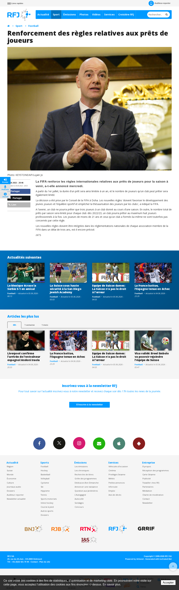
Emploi (112, 491)
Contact (146, 499)
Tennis (44, 495)
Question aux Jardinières (86, 491)
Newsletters (99, 443)
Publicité (146, 478)
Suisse (10, 470)
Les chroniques (82, 470)
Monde (10, 474)
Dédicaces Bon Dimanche (87, 483)
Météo (112, 478)
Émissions (69, 14)
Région (10, 466)
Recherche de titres (84, 474)
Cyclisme (45, 483)
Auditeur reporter (15, 495)
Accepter (168, 582)
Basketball (45, 474)
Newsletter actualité (16, 499)
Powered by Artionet (134, 559)
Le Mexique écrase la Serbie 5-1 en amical (21, 287)
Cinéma (112, 470)
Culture (10, 483)
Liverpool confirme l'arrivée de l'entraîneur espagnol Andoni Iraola (23, 356)
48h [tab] (14, 325)
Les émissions (81, 466)
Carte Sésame (148, 474)
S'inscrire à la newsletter (89, 404)
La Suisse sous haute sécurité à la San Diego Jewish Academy (65, 289)
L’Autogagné (80, 495)
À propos (146, 466)
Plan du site (44, 562)
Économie (11, 478)
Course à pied (47, 507)
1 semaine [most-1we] (29, 325)
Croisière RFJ (126, 14)
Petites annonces (117, 483)
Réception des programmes (155, 470)
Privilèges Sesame (117, 474)
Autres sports (47, 511)
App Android (139, 443)
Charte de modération (152, 495)
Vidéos (96, 14)
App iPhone (119, 443)
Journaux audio (14, 487)
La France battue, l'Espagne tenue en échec (152, 287)
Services (109, 14)
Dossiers (11, 491)
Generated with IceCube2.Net (158, 559)
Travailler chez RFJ (150, 483)
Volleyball (45, 478)
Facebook (39, 443)
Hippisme (45, 491)
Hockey (44, 470)
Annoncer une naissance (86, 487)
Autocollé (79, 499)
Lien (12, 204)
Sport (56, 14)
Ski (42, 487)
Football (33, 26)
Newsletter (147, 503)
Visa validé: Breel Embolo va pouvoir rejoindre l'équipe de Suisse (152, 356)
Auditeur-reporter (159, 3)
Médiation (147, 491)
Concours (79, 507)
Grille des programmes (85, 478)
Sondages (79, 503)
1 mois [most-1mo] (45, 325)
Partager (14, 191)
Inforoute (113, 487)
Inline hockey (47, 503)
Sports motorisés (49, 499)
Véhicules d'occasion (118, 466)
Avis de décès (115, 495)
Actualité (43, 14)
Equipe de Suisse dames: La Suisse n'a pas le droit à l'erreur (109, 289)
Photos (84, 14)
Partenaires (147, 487)
